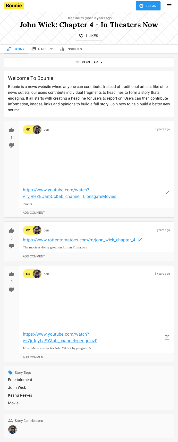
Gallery (42, 49)
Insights (71, 49)
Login (148, 5)
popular (89, 62)
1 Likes (89, 35)
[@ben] (12, 429)
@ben (89, 18)
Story (16, 49)
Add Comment (34, 212)
